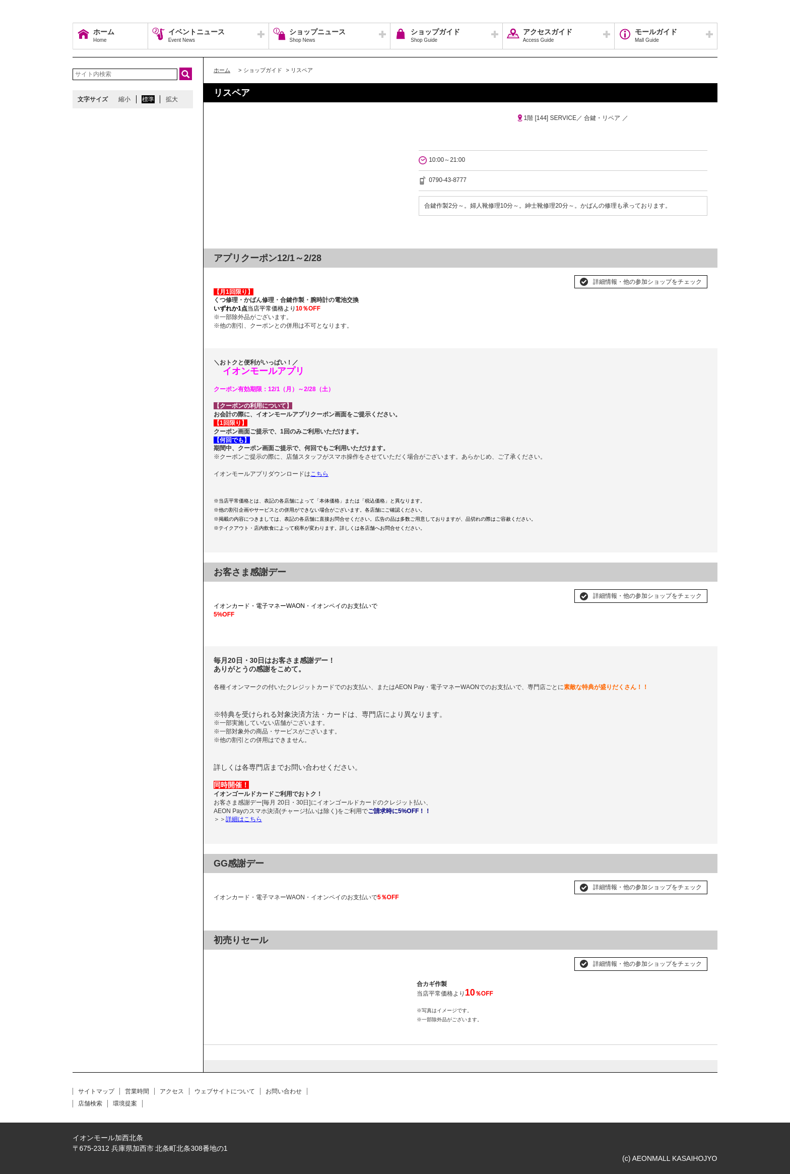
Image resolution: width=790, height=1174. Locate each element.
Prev (227, 960)
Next (393, 960)
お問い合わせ (284, 1091)
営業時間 (137, 1091)
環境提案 (125, 1103)
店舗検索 (90, 1103)
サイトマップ (96, 1091)
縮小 (124, 99)
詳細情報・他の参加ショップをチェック (647, 281)
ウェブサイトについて (224, 1091)
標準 (148, 99)
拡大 (172, 99)
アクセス (172, 1091)
